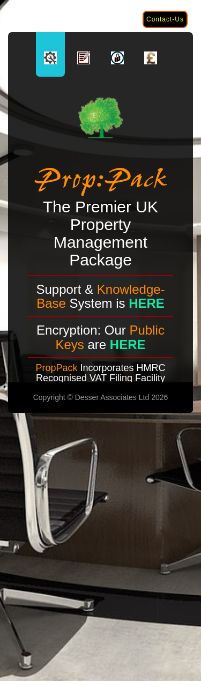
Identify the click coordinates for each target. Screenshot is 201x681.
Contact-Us (165, 19)
